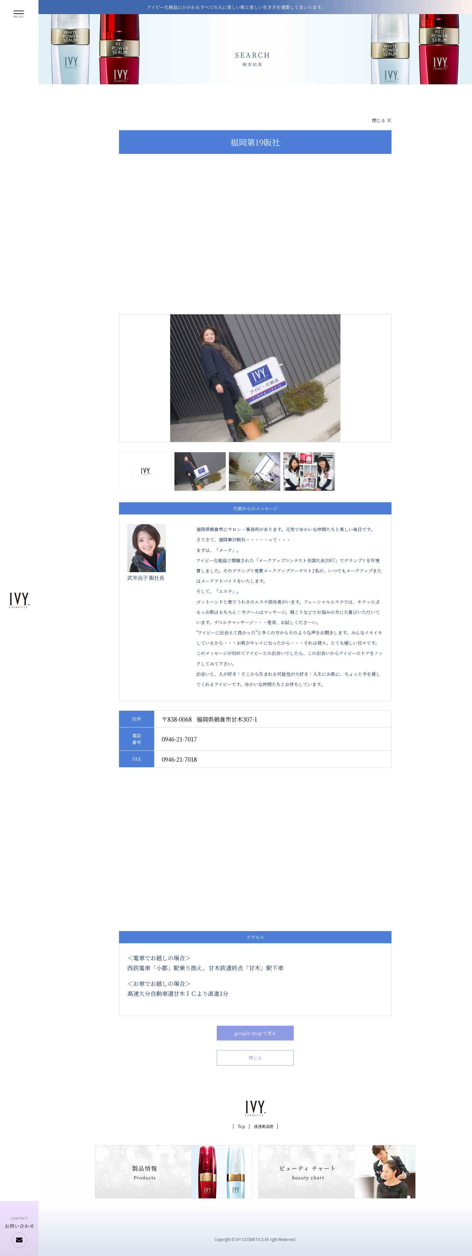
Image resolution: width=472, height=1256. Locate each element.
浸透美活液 (263, 1126)
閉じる (378, 120)
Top (241, 1126)
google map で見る (255, 1033)
